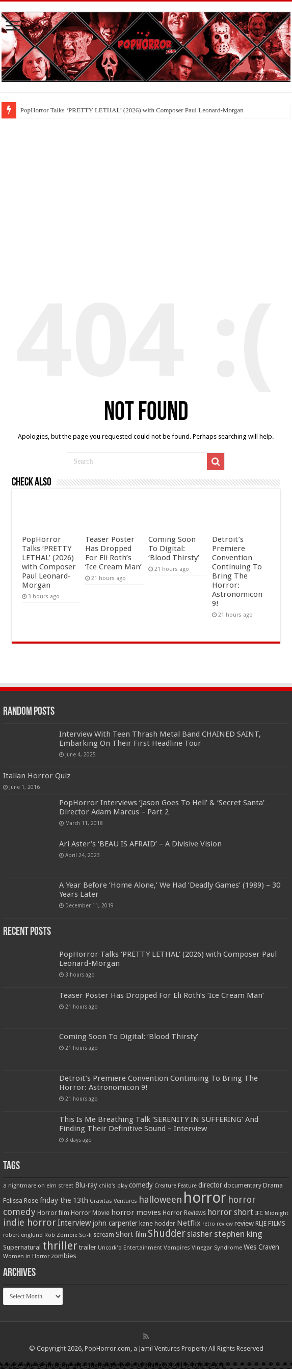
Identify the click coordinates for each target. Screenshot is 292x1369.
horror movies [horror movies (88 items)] (136, 1212)
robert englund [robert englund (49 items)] (23, 1234)
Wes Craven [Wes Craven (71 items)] (261, 1247)
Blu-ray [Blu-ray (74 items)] (86, 1185)
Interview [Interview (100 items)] (74, 1223)
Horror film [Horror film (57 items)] (53, 1212)
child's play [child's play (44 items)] (113, 1185)
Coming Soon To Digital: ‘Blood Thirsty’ (173, 548)
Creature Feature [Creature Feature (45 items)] (175, 1185)
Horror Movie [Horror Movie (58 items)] (90, 1212)
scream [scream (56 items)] (103, 1234)
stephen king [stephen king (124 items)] (238, 1234)
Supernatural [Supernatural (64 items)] (22, 1247)
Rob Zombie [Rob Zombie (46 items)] (60, 1235)
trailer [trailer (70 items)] (87, 1247)
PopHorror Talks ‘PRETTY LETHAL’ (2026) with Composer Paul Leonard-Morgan (132, 110)
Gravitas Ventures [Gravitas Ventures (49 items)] (113, 1200)
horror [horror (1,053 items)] (204, 1197)
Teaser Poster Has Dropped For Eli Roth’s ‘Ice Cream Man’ (113, 553)
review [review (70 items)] (244, 1223)
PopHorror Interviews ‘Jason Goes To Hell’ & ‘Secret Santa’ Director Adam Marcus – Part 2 (161, 807)
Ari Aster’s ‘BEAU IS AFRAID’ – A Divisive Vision (140, 843)
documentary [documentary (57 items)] (242, 1185)
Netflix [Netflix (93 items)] (189, 1223)
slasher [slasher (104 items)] (200, 1234)
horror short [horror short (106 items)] (230, 1212)
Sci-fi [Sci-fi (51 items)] (85, 1234)
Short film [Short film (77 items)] (131, 1234)
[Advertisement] (146, 195)
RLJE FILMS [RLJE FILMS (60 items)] (270, 1223)
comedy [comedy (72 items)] (141, 1185)
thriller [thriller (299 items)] (59, 1245)
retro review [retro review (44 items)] (217, 1224)
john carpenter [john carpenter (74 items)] (115, 1223)
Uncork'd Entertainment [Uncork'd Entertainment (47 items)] (130, 1247)
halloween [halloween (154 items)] (160, 1199)
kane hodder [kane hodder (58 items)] (157, 1223)
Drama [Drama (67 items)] (273, 1185)
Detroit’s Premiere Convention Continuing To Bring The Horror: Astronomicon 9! (237, 571)
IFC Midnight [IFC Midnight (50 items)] (271, 1212)
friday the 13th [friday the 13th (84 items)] (64, 1200)
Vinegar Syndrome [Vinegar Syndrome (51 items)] (217, 1247)
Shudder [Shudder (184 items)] (166, 1233)
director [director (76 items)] (210, 1185)
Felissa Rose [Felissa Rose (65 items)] (20, 1200)
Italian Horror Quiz (36, 775)
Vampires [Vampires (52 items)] (177, 1247)
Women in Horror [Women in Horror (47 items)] (26, 1256)
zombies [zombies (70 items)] (63, 1256)
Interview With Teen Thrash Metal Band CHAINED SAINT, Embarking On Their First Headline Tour (160, 738)
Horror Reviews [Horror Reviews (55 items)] (184, 1212)
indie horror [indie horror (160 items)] (29, 1222)
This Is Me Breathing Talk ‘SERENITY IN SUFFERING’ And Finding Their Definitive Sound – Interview (158, 1124)
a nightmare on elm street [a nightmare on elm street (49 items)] (38, 1185)
